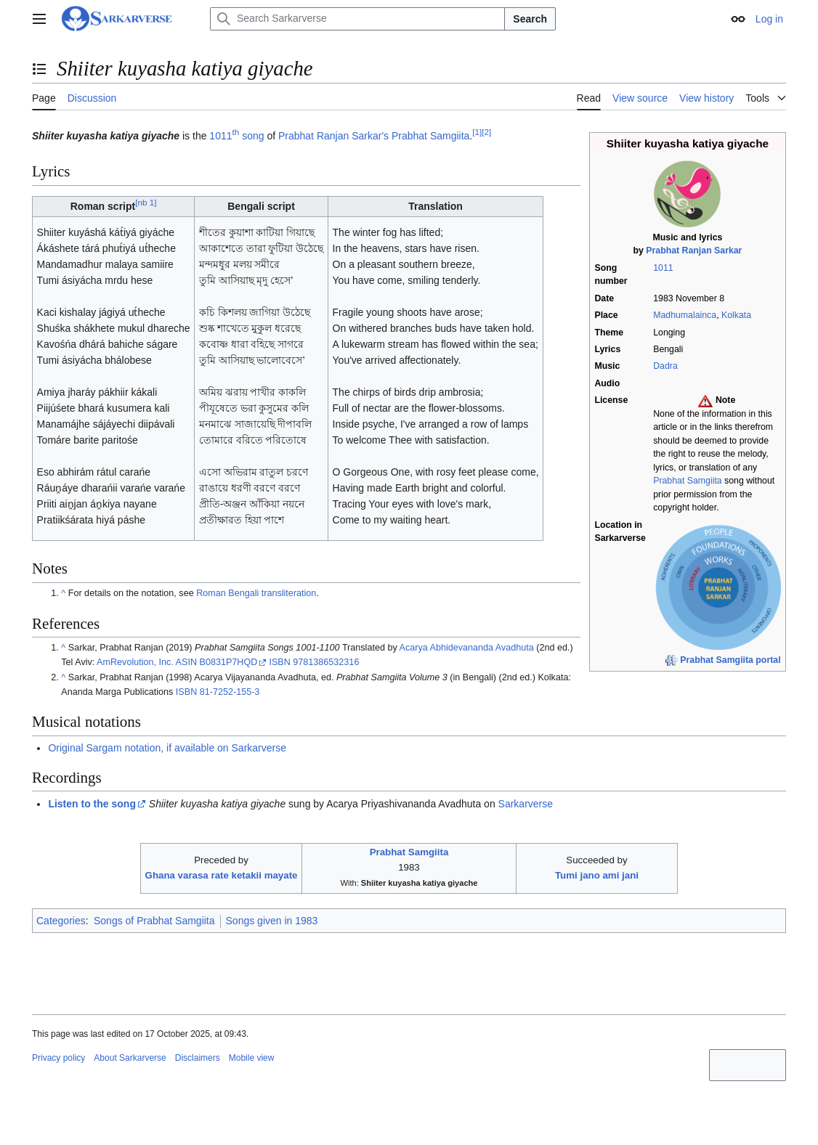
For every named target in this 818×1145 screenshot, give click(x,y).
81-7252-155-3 (230, 692)
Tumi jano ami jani (597, 875)
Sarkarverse (525, 804)
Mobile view (252, 1058)
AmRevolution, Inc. (135, 662)
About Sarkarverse (130, 1058)
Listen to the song (92, 804)
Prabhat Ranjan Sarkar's (333, 136)
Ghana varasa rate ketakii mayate (221, 875)
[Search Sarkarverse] (357, 18)
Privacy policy (58, 1058)
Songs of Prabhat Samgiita (154, 920)
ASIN (186, 662)
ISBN (279, 662)
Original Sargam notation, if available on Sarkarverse (167, 748)
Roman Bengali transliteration (256, 593)
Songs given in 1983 (272, 920)
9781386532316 (326, 662)
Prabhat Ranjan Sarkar (694, 250)
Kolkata (736, 315)
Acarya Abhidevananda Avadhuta (467, 648)
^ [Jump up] (63, 593)
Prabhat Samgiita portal (730, 660)
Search (530, 19)
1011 (663, 268)
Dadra (665, 366)
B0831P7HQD (229, 662)
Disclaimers (197, 1058)
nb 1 (145, 203)
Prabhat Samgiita (687, 481)
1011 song (236, 136)
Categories (61, 920)
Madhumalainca (684, 315)
